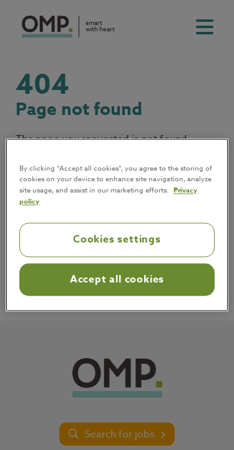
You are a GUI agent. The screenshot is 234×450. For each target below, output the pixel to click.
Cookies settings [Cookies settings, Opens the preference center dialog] (117, 240)
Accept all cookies (117, 279)
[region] (117, 224)
